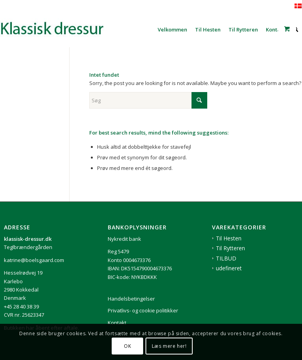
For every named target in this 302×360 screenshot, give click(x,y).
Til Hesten (228, 238)
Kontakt (117, 322)
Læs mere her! (169, 346)
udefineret (229, 268)
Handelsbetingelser (131, 298)
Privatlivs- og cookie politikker (143, 310)
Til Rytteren (230, 248)
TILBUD (226, 258)
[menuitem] (172, 29)
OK (127, 346)
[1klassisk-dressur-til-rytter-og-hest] (59, 29)
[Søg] (148, 100)
